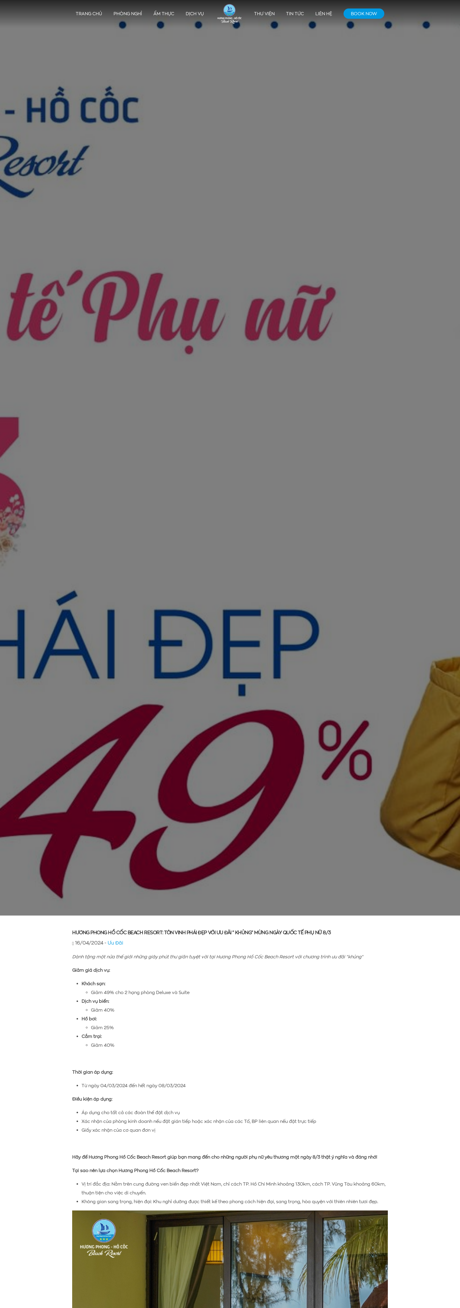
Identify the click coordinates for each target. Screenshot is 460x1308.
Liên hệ (323, 13)
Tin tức (295, 13)
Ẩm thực (163, 13)
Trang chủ (89, 13)
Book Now (364, 13)
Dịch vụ (195, 13)
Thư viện (264, 13)
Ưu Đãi (115, 942)
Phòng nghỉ (128, 13)
